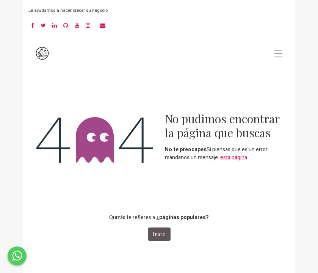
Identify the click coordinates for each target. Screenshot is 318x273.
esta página (233, 158)
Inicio (159, 234)
